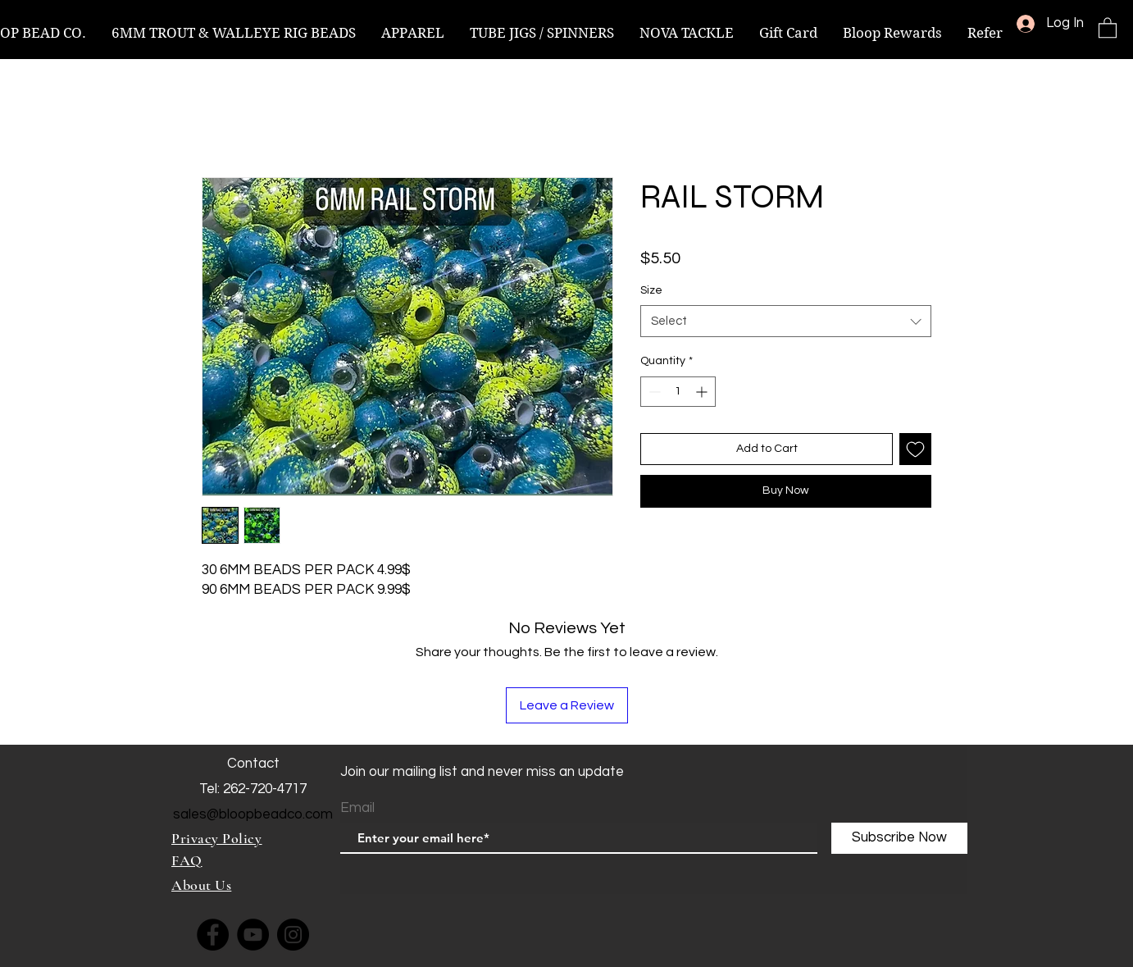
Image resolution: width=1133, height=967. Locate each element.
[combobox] (785, 321)
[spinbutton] (678, 391)
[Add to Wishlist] (915, 449)
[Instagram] (293, 935)
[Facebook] (213, 935)
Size (651, 290)
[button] (1108, 27)
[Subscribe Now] (899, 838)
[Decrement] (653, 391)
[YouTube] (253, 935)
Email (357, 808)
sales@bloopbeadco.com (253, 814)
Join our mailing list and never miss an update (482, 771)
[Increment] (703, 391)
